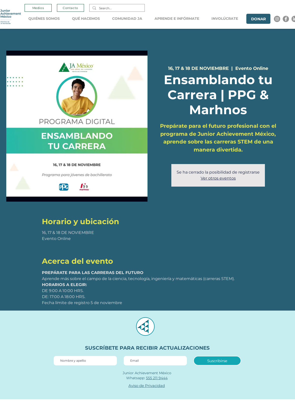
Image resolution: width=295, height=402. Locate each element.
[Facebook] (286, 19)
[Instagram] (277, 19)
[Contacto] (70, 8)
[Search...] (116, 8)
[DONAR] (258, 19)
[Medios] (38, 8)
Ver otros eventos (218, 178)
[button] (46, 19)
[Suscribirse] (217, 360)
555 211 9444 (157, 378)
